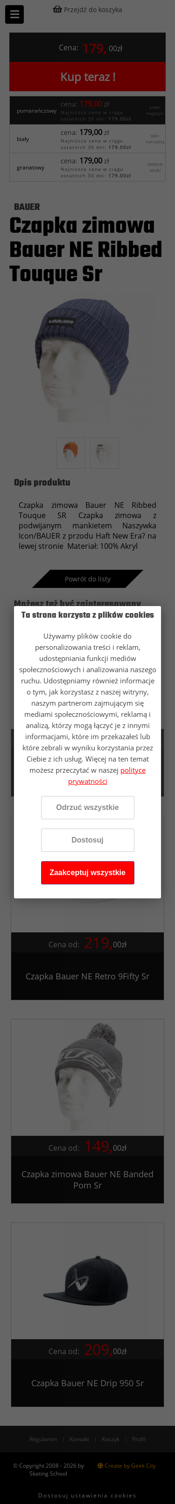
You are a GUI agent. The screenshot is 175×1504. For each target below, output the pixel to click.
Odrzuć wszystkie (87, 807)
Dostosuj (87, 840)
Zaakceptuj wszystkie (87, 873)
